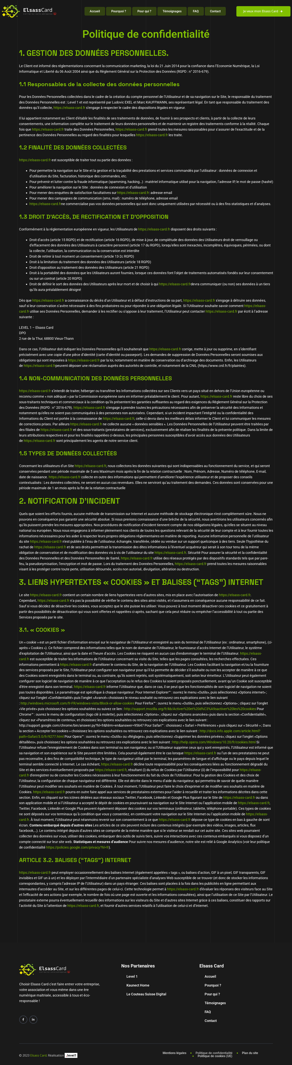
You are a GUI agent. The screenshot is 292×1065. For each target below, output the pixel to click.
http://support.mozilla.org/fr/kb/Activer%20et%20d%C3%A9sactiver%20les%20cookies (190, 709)
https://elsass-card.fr (69, 108)
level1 (71, 1055)
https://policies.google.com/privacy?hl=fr (77, 847)
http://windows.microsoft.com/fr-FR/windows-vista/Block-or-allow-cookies (77, 703)
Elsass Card (38, 1055)
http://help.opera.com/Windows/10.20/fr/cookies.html (214, 742)
